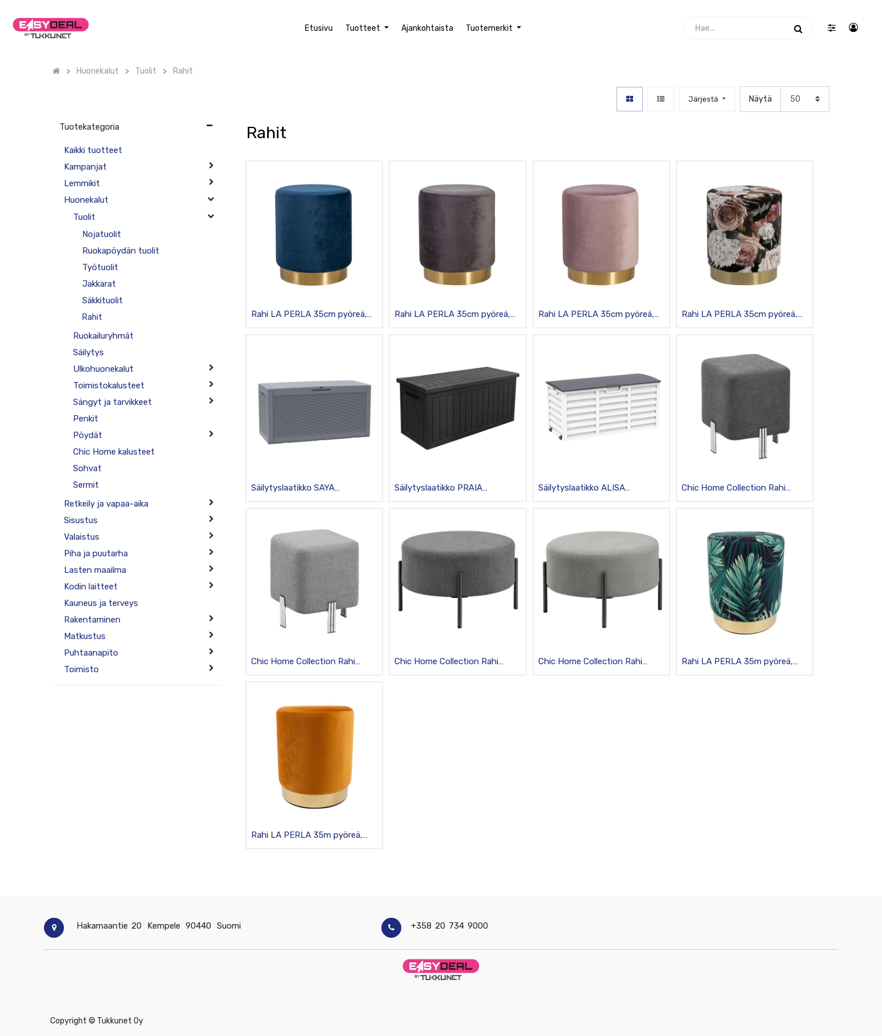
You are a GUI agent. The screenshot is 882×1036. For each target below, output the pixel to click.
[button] (707, 99)
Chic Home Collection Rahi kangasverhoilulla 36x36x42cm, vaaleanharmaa (312, 662)
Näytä (760, 99)
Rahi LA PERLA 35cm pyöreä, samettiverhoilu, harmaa (452, 315)
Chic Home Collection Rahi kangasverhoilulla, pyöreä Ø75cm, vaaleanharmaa (590, 662)
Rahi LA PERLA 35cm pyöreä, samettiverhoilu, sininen (309, 315)
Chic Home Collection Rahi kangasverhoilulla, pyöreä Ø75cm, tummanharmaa (446, 662)
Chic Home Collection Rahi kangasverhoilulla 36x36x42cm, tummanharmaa (743, 489)
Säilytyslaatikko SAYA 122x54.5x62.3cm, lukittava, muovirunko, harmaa (306, 489)
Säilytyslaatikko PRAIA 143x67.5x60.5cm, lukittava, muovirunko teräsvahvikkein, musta (449, 489)
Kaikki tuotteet (93, 150)
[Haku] (798, 28)
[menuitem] (318, 28)
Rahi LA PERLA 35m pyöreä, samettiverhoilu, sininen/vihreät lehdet (744, 662)
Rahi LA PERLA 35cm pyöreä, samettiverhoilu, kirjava (740, 315)
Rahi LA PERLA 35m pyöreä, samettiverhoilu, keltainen (307, 836)
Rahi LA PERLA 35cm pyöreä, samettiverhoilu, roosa (596, 315)
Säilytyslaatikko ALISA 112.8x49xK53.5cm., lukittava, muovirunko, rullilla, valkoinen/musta (595, 489)
